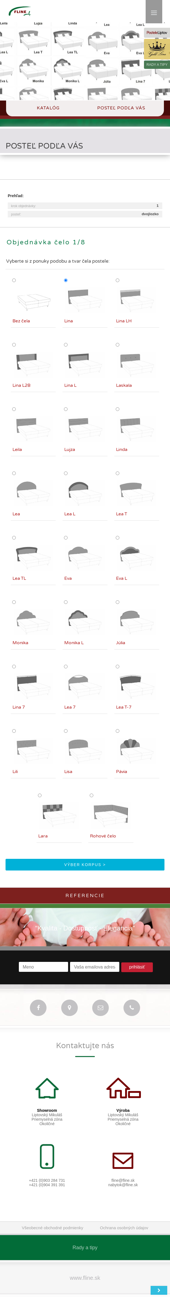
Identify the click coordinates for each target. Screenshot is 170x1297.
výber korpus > (85, 857)
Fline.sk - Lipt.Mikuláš (75, 1293)
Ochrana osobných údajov (124, 1220)
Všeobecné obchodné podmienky (52, 1220)
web (122, 1293)
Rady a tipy (85, 1240)
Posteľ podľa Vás (121, 108)
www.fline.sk (85, 1271)
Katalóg (48, 108)
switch (106, 1293)
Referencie (85, 888)
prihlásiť (137, 959)
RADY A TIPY (157, 65)
